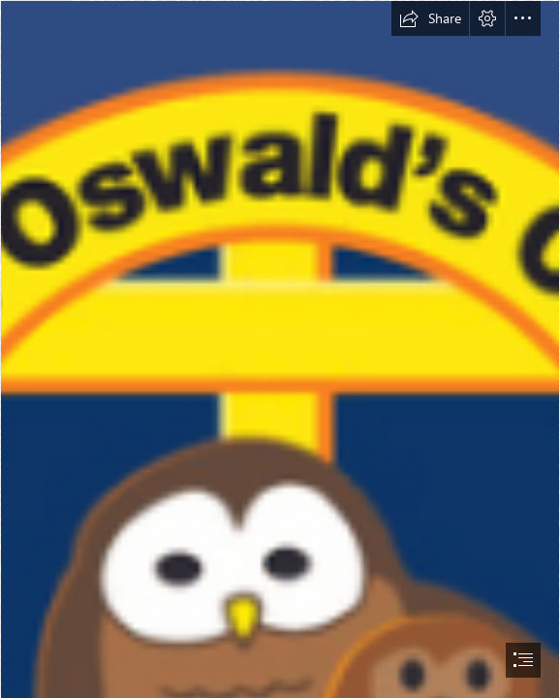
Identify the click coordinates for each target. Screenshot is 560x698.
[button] (430, 18)
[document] (280, 349)
